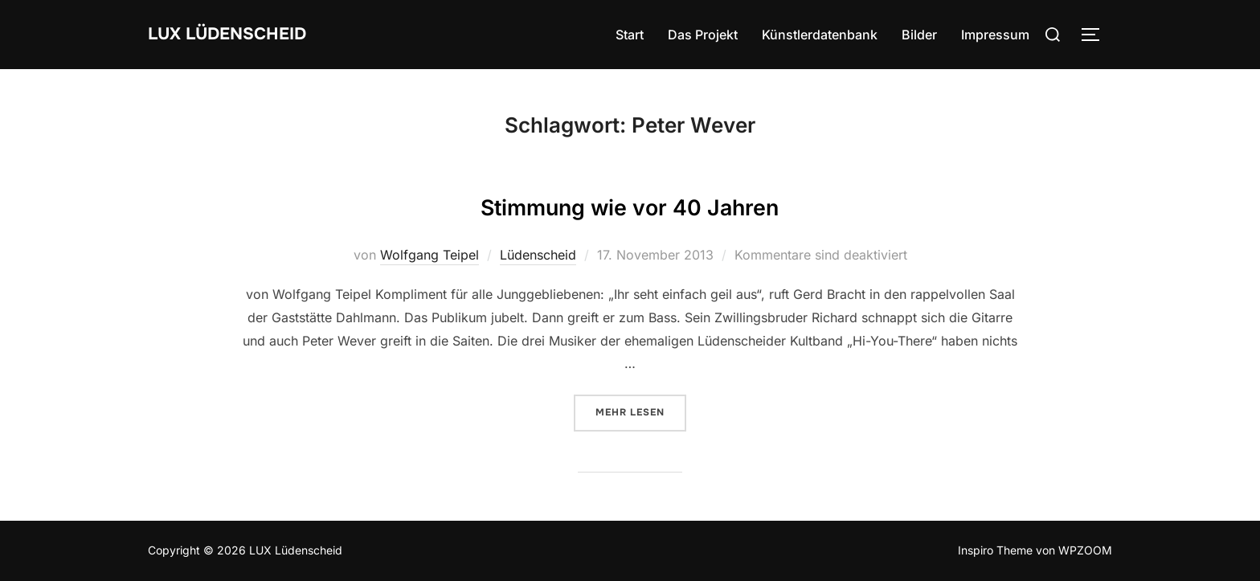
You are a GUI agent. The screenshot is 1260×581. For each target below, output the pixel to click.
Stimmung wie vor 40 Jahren (629, 202)
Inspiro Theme (995, 550)
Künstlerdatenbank (820, 35)
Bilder (919, 35)
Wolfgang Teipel (429, 255)
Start (630, 35)
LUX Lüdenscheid (246, 34)
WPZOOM (1085, 550)
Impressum (995, 35)
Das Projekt (703, 35)
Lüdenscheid (538, 255)
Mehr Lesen (640, 411)
